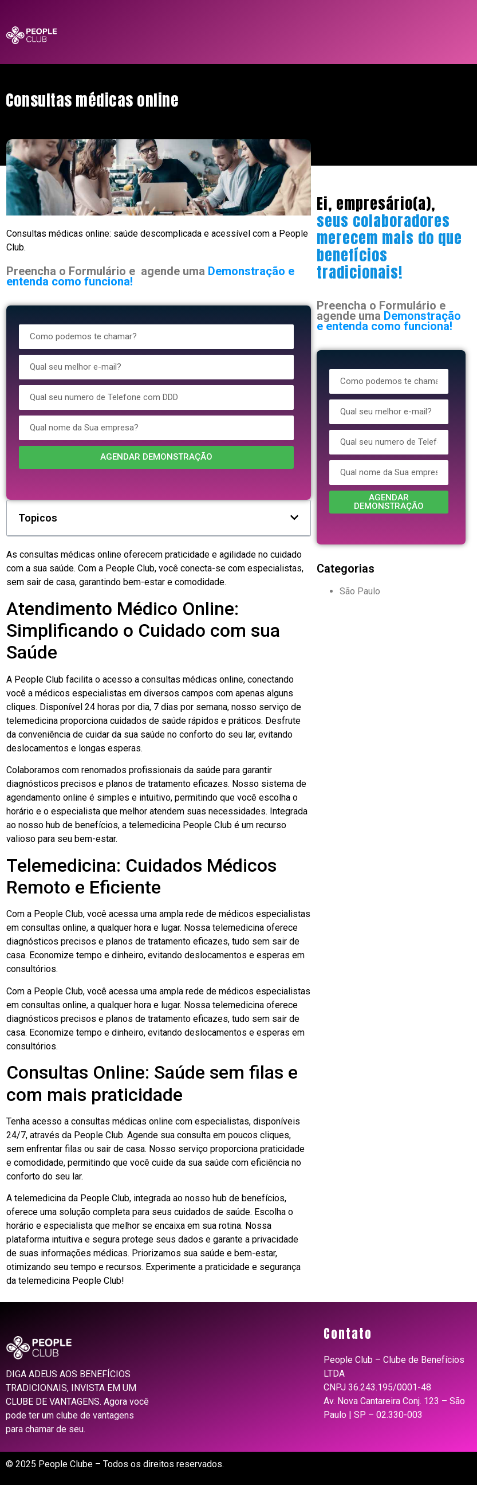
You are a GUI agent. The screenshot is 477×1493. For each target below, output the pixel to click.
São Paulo (360, 591)
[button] (294, 517)
